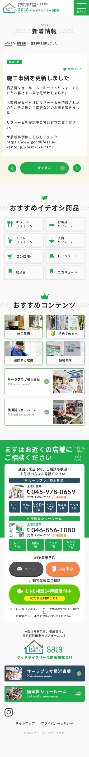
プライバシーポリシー (57, 723)
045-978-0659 (53, 492)
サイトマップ (25, 723)
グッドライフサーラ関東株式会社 (45, 657)
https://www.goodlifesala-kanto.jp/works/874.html (31, 144)
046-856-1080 (53, 530)
